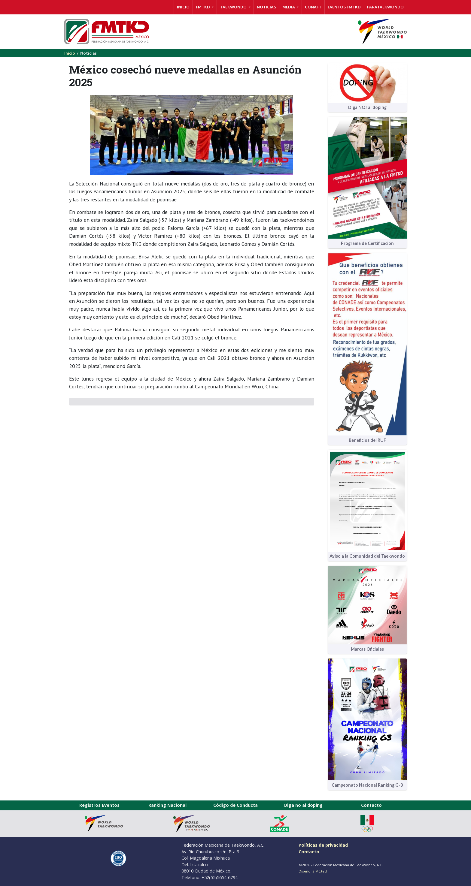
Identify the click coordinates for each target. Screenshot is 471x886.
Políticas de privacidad (323, 845)
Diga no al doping (303, 805)
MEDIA (289, 7)
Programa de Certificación (367, 243)
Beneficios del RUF (367, 440)
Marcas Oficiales (367, 649)
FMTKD (203, 7)
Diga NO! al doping (367, 107)
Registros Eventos (99, 805)
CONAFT (313, 7)
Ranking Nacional (167, 805)
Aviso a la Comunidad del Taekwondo (367, 556)
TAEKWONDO (234, 7)
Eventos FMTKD (344, 7)
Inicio (69, 53)
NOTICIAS (266, 7)
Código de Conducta (235, 805)
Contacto (371, 805)
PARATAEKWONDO (385, 7)
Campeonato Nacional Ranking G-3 (367, 785)
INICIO (183, 7)
